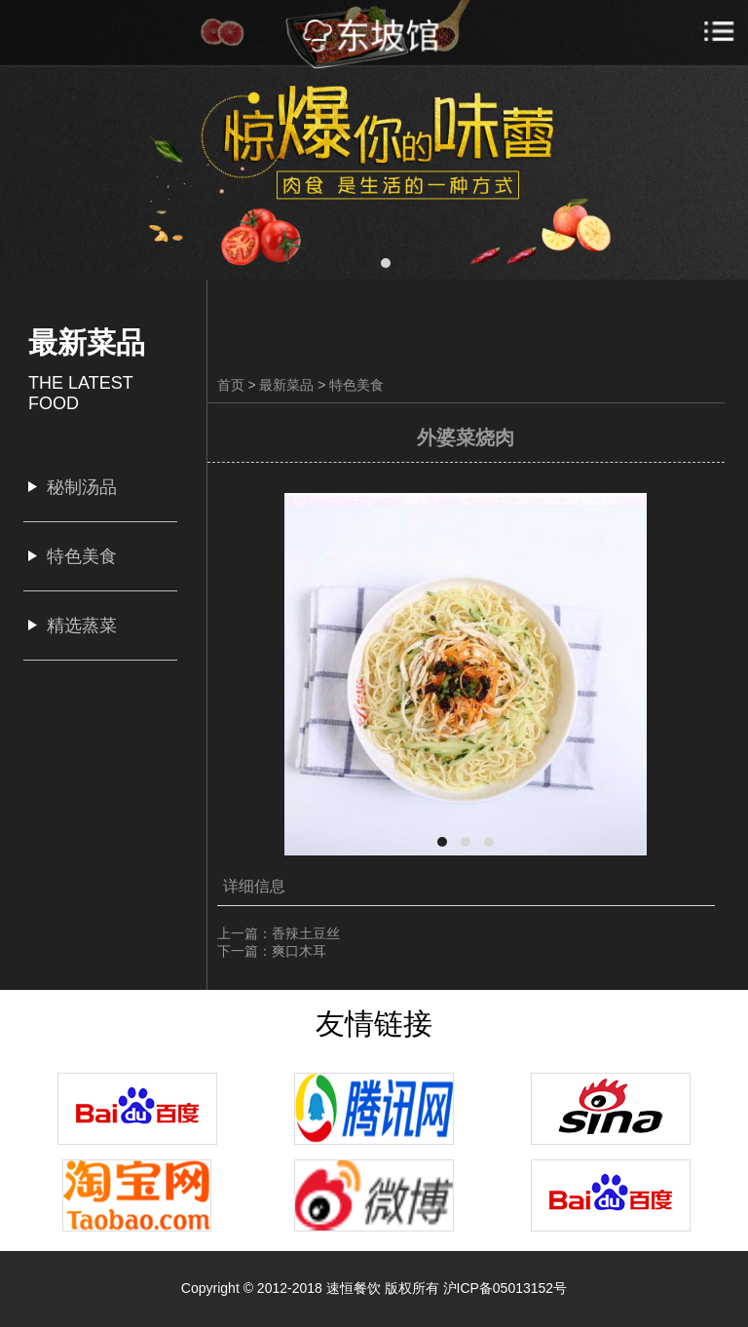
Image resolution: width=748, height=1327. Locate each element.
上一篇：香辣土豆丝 (278, 933)
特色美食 (356, 385)
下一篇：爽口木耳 (271, 951)
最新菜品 (286, 385)
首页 (230, 385)
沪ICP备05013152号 (505, 1288)
